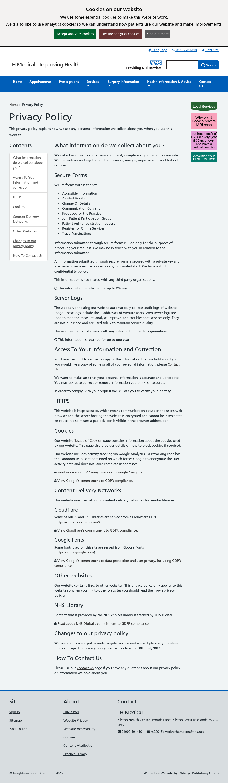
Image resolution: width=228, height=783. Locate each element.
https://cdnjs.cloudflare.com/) (77, 522)
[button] (93, 84)
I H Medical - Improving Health (44, 64)
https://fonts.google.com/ (74, 552)
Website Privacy (75, 720)
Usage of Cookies (88, 440)
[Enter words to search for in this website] (182, 64)
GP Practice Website (157, 773)
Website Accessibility (79, 729)
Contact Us (85, 668)
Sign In (14, 712)
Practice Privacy (75, 754)
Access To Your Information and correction (25, 182)
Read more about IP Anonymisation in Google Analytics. (100, 472)
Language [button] (157, 50)
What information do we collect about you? (28, 163)
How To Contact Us (27, 255)
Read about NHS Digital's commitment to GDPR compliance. (103, 623)
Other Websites (25, 231)
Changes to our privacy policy (24, 243)
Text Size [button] (210, 50)
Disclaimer (71, 712)
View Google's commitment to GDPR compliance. (95, 481)
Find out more (158, 34)
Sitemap (15, 720)
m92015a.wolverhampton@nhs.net (175, 732)
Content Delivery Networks (26, 219)
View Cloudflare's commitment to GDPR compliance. (97, 530)
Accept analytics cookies (75, 34)
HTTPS (17, 197)
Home (13, 105)
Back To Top (18, 729)
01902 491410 (184, 50)
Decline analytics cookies (120, 34)
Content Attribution (78, 745)
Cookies (19, 207)
